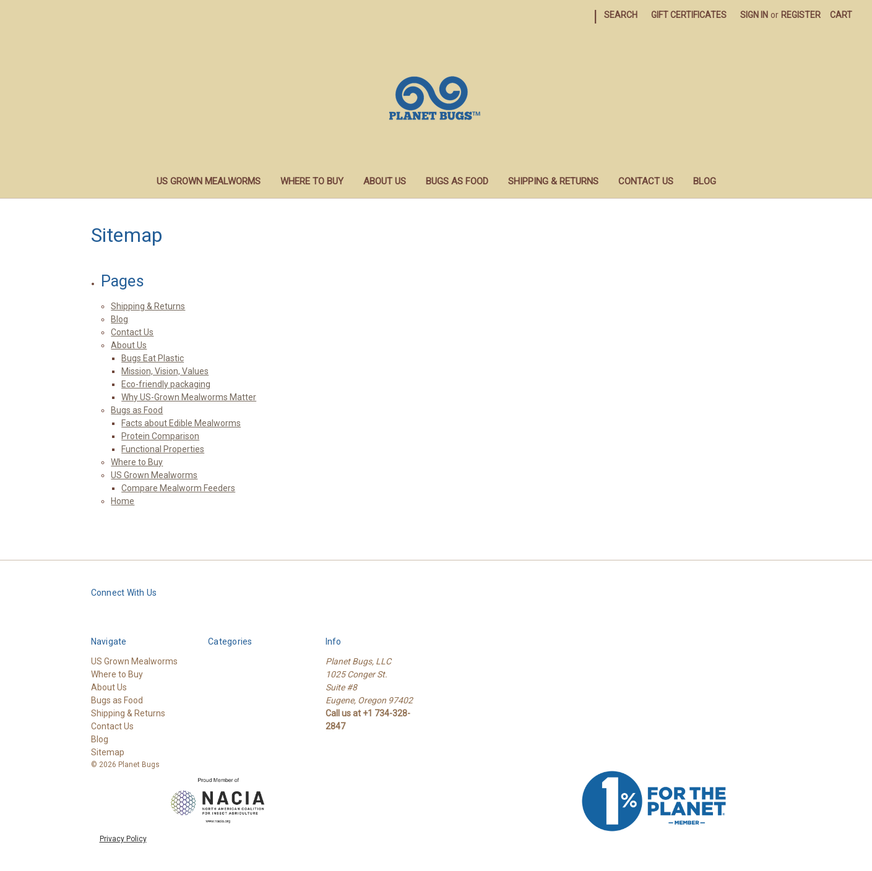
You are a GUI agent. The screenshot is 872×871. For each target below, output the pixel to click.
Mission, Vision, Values (165, 371)
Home (122, 501)
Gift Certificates (689, 15)
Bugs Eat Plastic (152, 358)
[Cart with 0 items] (841, 15)
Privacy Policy (123, 839)
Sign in (754, 15)
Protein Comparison (160, 436)
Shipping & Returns (553, 181)
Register (801, 15)
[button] (218, 801)
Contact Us (645, 181)
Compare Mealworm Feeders (178, 488)
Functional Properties (162, 449)
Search (620, 15)
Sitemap (107, 752)
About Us (384, 181)
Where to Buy (311, 181)
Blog (704, 181)
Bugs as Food (457, 181)
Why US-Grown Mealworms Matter (188, 397)
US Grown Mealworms (209, 181)
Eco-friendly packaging (165, 384)
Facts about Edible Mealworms (181, 423)
